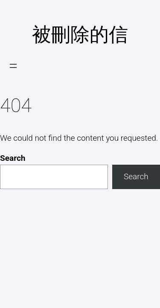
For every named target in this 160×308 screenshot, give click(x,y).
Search (12, 158)
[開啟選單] (13, 66)
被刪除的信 (80, 34)
